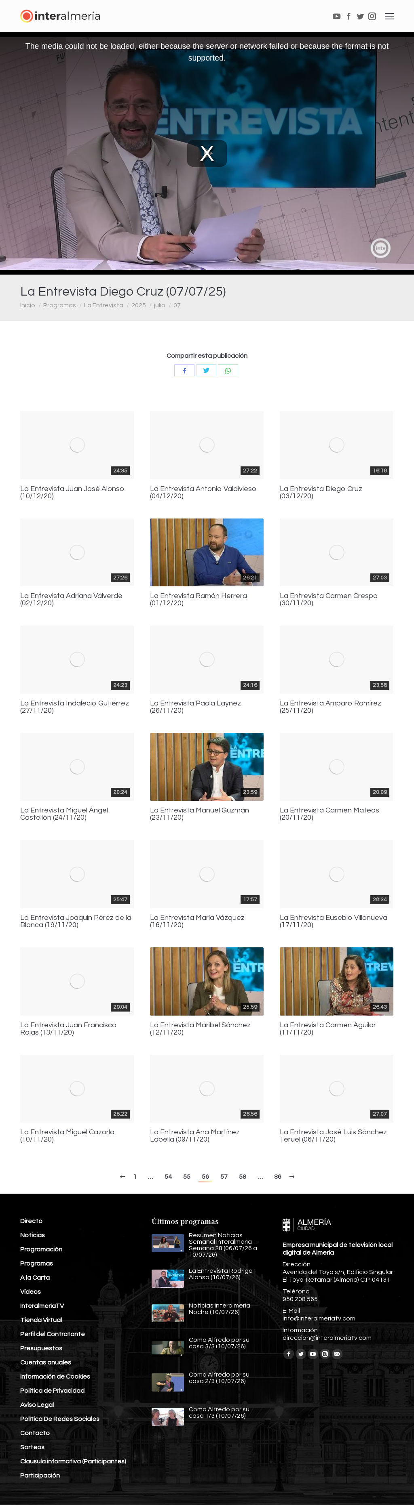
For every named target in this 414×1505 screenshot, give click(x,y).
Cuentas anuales (45, 1362)
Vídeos (30, 1292)
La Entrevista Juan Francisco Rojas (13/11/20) (68, 1029)
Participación (40, 1475)
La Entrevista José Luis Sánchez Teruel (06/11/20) (333, 1136)
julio (159, 305)
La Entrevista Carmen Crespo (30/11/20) (329, 599)
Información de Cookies (55, 1376)
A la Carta (35, 1277)
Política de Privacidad (52, 1390)
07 (177, 305)
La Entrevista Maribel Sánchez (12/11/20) (200, 1029)
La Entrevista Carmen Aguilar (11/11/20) (328, 1029)
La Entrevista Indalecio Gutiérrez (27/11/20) (74, 707)
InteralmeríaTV (42, 1306)
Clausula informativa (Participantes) (73, 1461)
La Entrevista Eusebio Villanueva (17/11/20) (333, 921)
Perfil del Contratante (52, 1334)
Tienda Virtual (41, 1320)
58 (242, 1176)
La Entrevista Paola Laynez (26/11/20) (195, 707)
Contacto (35, 1433)
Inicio (27, 305)
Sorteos (32, 1447)
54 (168, 1176)
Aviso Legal (37, 1405)
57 (224, 1176)
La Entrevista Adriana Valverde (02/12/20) (71, 599)
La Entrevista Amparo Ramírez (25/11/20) (330, 707)
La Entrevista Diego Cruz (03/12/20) (321, 492)
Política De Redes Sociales (59, 1419)
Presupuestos (41, 1348)
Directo (31, 1221)
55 (186, 1176)
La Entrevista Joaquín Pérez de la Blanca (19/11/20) (75, 921)
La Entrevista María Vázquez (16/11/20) (197, 921)
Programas (59, 305)
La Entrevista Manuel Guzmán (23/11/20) (199, 814)
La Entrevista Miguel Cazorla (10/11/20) (67, 1136)
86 (277, 1176)
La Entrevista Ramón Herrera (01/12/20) (198, 599)
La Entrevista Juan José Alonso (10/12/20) (72, 492)
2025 (138, 305)
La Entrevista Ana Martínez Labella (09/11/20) (195, 1136)
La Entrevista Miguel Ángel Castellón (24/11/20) (64, 814)
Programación (41, 1249)
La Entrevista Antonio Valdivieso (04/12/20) (203, 492)
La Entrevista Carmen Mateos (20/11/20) (329, 814)
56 (205, 1176)
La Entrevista (103, 305)
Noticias (32, 1235)
